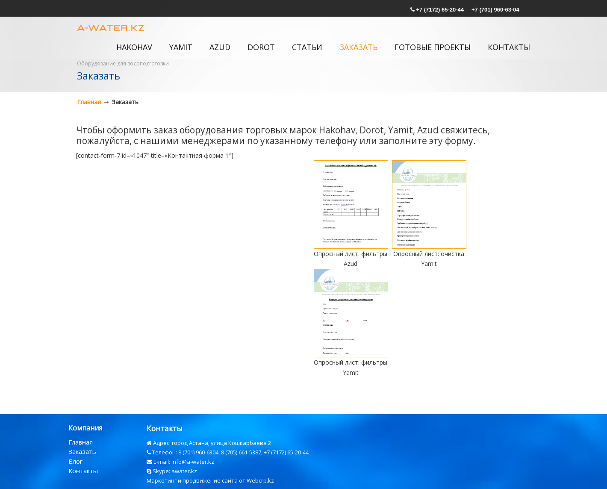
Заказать (82, 451)
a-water (111, 26)
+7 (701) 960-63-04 (495, 9)
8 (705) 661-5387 (241, 452)
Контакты (83, 470)
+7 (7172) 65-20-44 (440, 9)
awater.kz (184, 471)
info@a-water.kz (192, 461)
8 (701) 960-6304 (198, 452)
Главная (89, 102)
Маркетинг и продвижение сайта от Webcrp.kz (210, 480)
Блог (75, 461)
